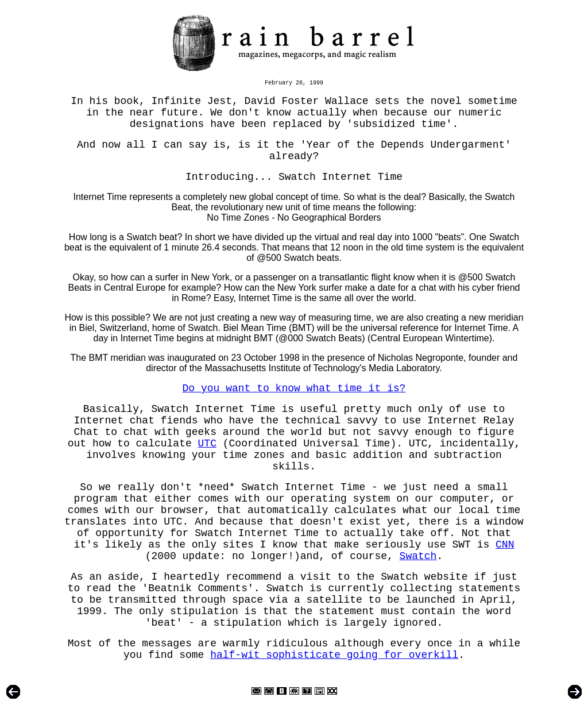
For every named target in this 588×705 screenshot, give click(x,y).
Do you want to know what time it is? (294, 388)
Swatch (418, 556)
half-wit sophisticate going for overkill (334, 655)
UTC (207, 443)
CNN (505, 544)
